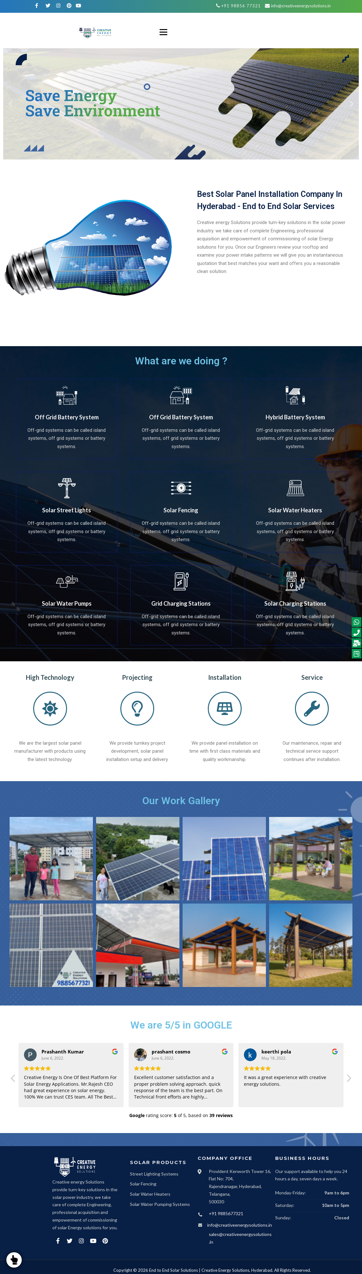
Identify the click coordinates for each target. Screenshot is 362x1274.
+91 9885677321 (226, 1213)
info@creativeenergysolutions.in (301, 5)
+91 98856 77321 (241, 5)
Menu (163, 32)
